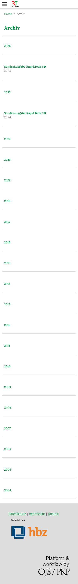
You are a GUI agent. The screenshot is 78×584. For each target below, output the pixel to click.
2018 (7, 201)
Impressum (37, 514)
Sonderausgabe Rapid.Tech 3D (25, 66)
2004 (7, 490)
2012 (7, 325)
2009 (7, 387)
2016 (7, 242)
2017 (7, 222)
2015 (7, 263)
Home (8, 14)
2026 (7, 46)
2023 (7, 159)
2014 (7, 284)
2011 (7, 346)
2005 (7, 470)
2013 (7, 304)
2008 (7, 408)
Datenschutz (17, 514)
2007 (7, 428)
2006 (7, 449)
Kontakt (53, 514)
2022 (7, 180)
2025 (7, 92)
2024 (7, 139)
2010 (7, 366)
